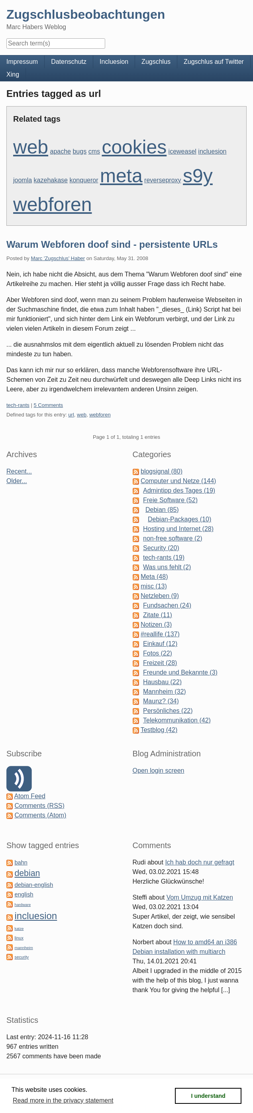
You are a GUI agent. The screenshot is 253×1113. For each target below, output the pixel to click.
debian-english (33, 885)
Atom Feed (29, 796)
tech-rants (17, 405)
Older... (16, 481)
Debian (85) (162, 509)
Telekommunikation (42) (177, 720)
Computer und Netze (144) (178, 481)
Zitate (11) (157, 615)
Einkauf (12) (160, 643)
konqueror (83, 180)
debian (27, 873)
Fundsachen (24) (167, 605)
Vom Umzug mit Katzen (200, 897)
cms (94, 151)
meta (121, 175)
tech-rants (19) (163, 557)
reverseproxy (162, 180)
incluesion (212, 151)
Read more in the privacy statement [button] (63, 1100)
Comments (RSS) (39, 805)
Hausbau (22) (162, 682)
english (23, 894)
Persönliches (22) (168, 710)
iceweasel (182, 151)
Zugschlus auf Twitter (214, 61)
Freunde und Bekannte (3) (180, 672)
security (21, 957)
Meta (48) (154, 576)
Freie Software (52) (170, 500)
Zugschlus (156, 61)
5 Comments (48, 405)
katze (19, 928)
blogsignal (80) (161, 471)
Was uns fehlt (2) (167, 567)
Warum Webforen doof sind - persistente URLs (112, 244)
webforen (52, 204)
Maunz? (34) (161, 701)
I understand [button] (208, 1096)
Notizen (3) (156, 624)
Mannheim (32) (164, 691)
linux (18, 937)
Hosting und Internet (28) (178, 528)
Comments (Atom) (40, 815)
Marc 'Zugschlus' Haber (58, 258)
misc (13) (154, 586)
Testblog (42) (159, 729)
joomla (22, 180)
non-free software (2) (172, 538)
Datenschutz (68, 61)
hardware (22, 904)
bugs (79, 151)
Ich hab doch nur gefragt (199, 862)
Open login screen (158, 770)
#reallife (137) (160, 634)
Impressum (22, 61)
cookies (134, 147)
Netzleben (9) (160, 595)
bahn (20, 862)
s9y (198, 175)
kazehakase (51, 180)
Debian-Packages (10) (179, 519)
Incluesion (114, 61)
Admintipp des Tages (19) (179, 490)
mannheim (23, 947)
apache (60, 151)
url (71, 415)
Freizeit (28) (160, 662)
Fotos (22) (157, 653)
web (30, 147)
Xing (12, 74)
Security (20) (161, 548)
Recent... (19, 471)
